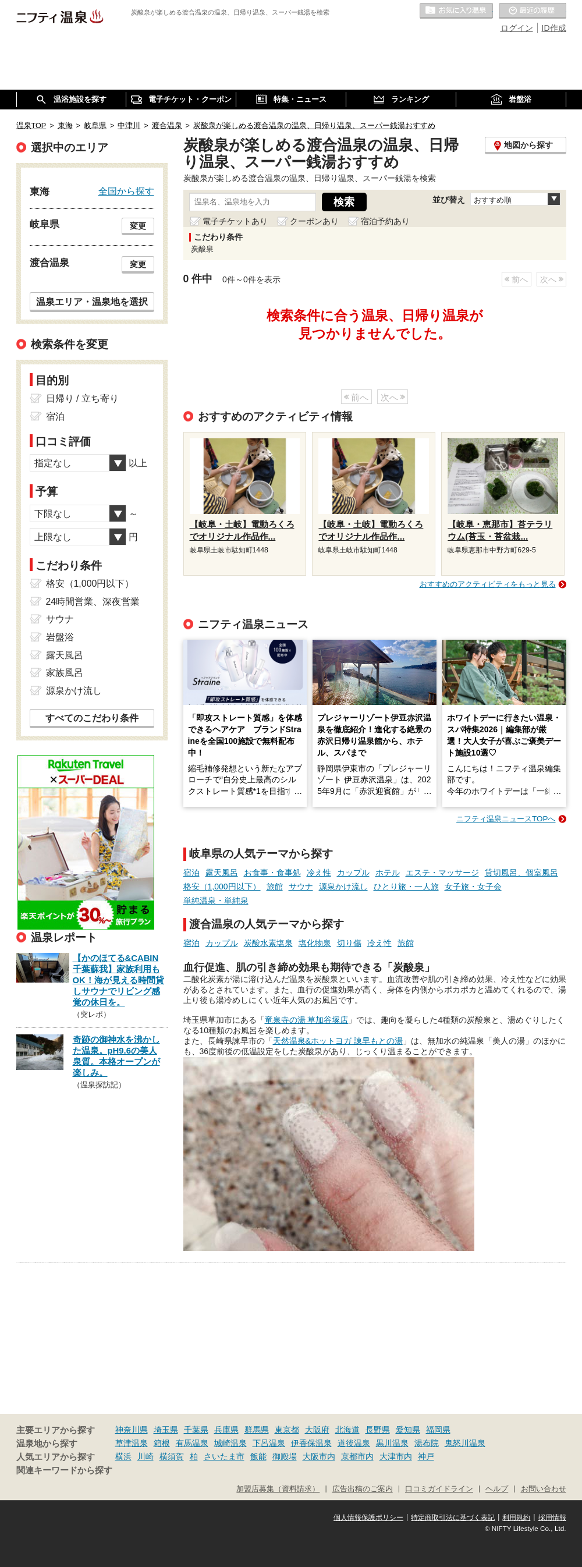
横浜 (123, 1456)
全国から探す (126, 191)
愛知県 (408, 1429)
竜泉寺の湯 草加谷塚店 (307, 1019)
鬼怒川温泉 (465, 1443)
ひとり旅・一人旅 (406, 886)
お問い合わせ (543, 1489)
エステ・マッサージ (442, 872)
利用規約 (516, 1517)
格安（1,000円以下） (222, 886)
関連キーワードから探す (64, 1470)
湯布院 (426, 1443)
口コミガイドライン (439, 1489)
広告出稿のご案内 (362, 1489)
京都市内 (357, 1456)
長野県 (377, 1429)
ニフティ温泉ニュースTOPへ (505, 818)
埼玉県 (166, 1429)
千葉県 (196, 1429)
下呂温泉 (269, 1443)
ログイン (517, 28)
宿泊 (191, 872)
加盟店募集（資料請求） (278, 1489)
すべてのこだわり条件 (92, 718)
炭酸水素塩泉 (268, 943)
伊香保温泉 (311, 1443)
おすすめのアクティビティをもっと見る (488, 584)
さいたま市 (224, 1456)
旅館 (275, 886)
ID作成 (554, 28)
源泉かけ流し (343, 886)
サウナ (301, 886)
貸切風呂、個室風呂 (521, 872)
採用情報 (552, 1517)
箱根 (162, 1443)
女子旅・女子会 (473, 886)
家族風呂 (64, 673)
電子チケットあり (235, 221)
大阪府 (317, 1429)
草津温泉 (131, 1443)
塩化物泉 (315, 943)
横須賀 (171, 1456)
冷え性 (319, 872)
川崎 (145, 1456)
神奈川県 (131, 1429)
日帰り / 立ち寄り (82, 398)
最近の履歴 (532, 11)
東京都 (287, 1429)
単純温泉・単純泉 (216, 900)
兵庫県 (226, 1429)
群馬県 (256, 1429)
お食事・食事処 (272, 872)
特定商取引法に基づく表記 (453, 1517)
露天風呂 (221, 872)
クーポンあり (314, 221)
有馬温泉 (192, 1443)
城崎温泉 (230, 1443)
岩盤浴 (60, 637)
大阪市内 (319, 1456)
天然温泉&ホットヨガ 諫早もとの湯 (338, 1040)
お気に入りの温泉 (456, 11)
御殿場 (284, 1456)
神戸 (426, 1456)
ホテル (387, 872)
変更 (138, 226)
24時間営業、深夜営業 (93, 602)
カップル (353, 872)
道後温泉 (354, 1443)
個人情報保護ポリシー (368, 1517)
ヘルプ (496, 1489)
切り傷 (349, 943)
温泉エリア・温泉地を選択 (92, 301)
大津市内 (395, 1456)
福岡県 (438, 1429)
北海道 (347, 1429)
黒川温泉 (392, 1443)
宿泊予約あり (385, 221)
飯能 (258, 1456)
